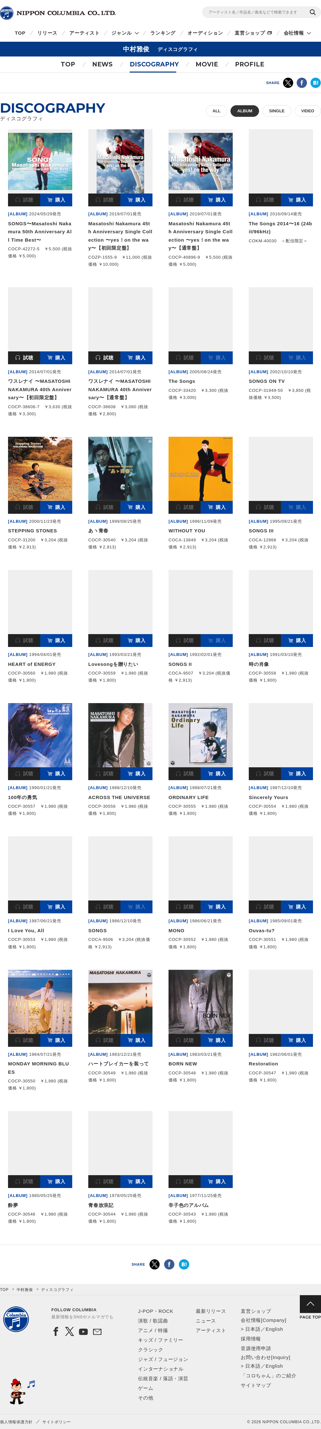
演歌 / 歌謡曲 (153, 1320)
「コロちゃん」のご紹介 (268, 1375)
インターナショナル (161, 1369)
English (274, 1329)
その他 (145, 1397)
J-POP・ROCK (155, 1311)
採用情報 (251, 1338)
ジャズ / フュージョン (163, 1359)
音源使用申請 (256, 1348)
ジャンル (121, 33)
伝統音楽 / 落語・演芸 (163, 1378)
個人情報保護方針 (16, 1422)
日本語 (252, 1329)
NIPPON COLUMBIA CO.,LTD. (58, 13)
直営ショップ (250, 33)
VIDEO (307, 110)
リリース (47, 33)
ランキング (163, 33)
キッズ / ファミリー (160, 1340)
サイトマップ (256, 1385)
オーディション (205, 33)
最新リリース (211, 1311)
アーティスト (84, 33)
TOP (20, 33)
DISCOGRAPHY (154, 64)
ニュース (206, 1320)
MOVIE (206, 64)
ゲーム (145, 1388)
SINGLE (276, 110)
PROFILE (249, 64)
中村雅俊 (25, 1289)
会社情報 (294, 33)
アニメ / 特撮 (153, 1330)
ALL (217, 110)
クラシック (150, 1349)
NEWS (102, 64)
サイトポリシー (56, 1422)
